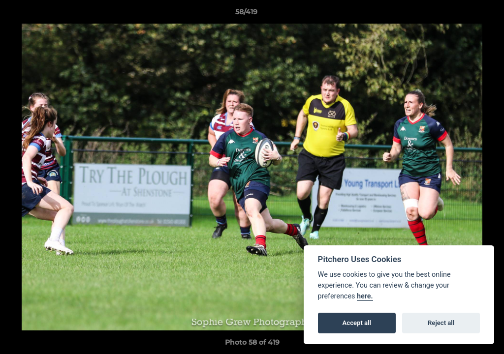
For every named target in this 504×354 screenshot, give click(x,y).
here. (365, 296)
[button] (463, 14)
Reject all (441, 322)
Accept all (357, 322)
